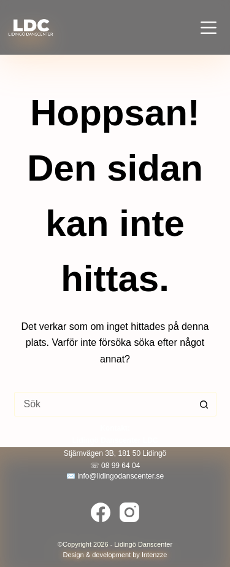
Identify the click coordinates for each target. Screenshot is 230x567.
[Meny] (209, 28)
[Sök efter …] (103, 404)
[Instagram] (129, 512)
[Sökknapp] (204, 404)
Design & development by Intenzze (115, 554)
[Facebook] (100, 512)
